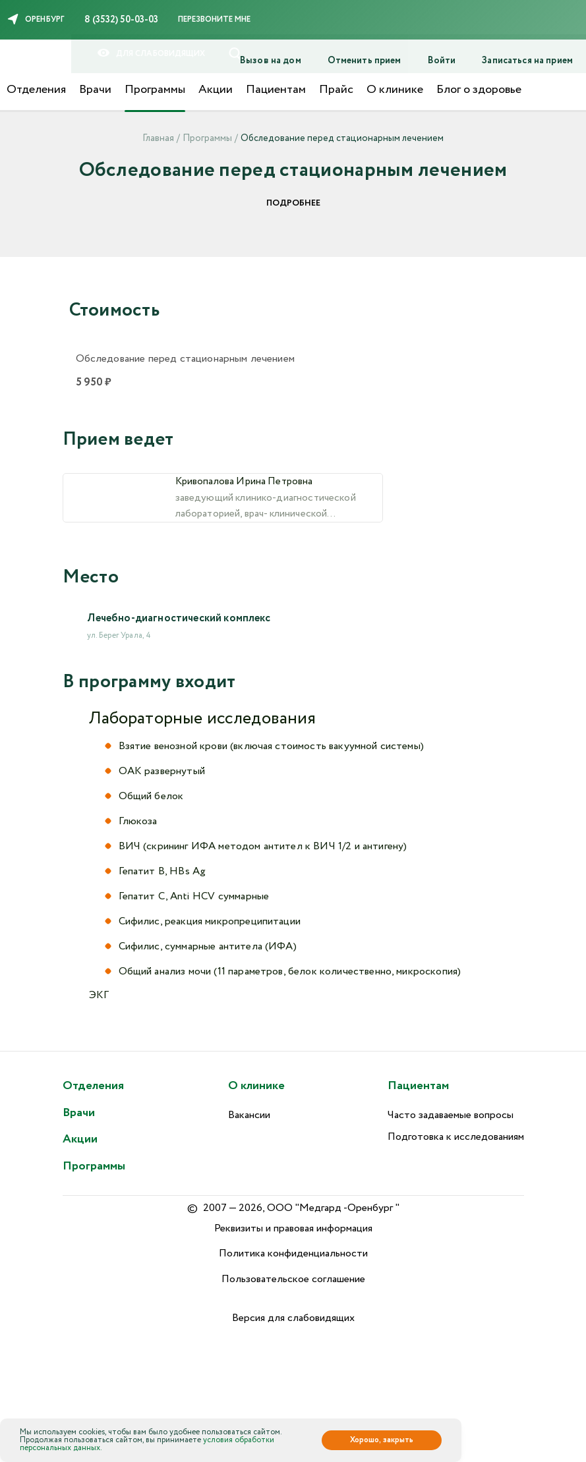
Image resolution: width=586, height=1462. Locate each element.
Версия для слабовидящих (293, 1318)
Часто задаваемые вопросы (450, 1115)
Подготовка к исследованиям (456, 1136)
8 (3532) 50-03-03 (121, 19)
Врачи (95, 89)
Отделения (36, 89)
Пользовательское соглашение (293, 1279)
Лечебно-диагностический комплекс (179, 638)
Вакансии (249, 1115)
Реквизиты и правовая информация (293, 1228)
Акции (215, 89)
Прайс (336, 89)
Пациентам (276, 89)
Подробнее (293, 203)
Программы (155, 89)
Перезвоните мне (214, 19)
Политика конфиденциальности (293, 1253)
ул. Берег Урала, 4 (119, 656)
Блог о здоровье (478, 89)
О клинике (394, 89)
